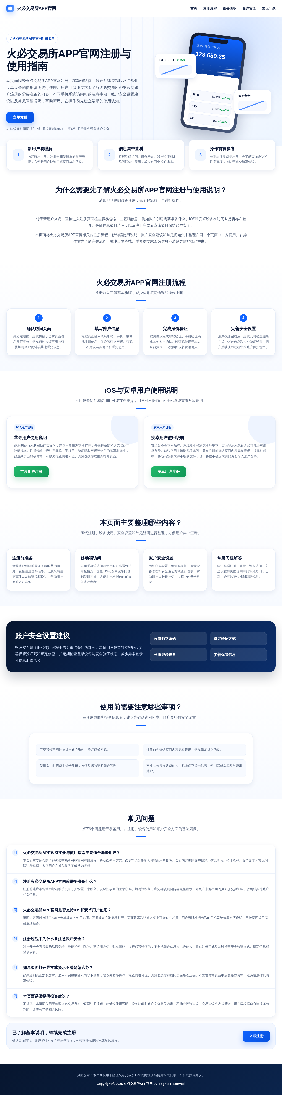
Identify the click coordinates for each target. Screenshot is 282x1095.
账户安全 (249, 8)
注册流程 (210, 8)
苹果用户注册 (31, 472)
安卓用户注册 (169, 472)
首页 (193, 8)
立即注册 (20, 117)
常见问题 (269, 8)
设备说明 (229, 8)
